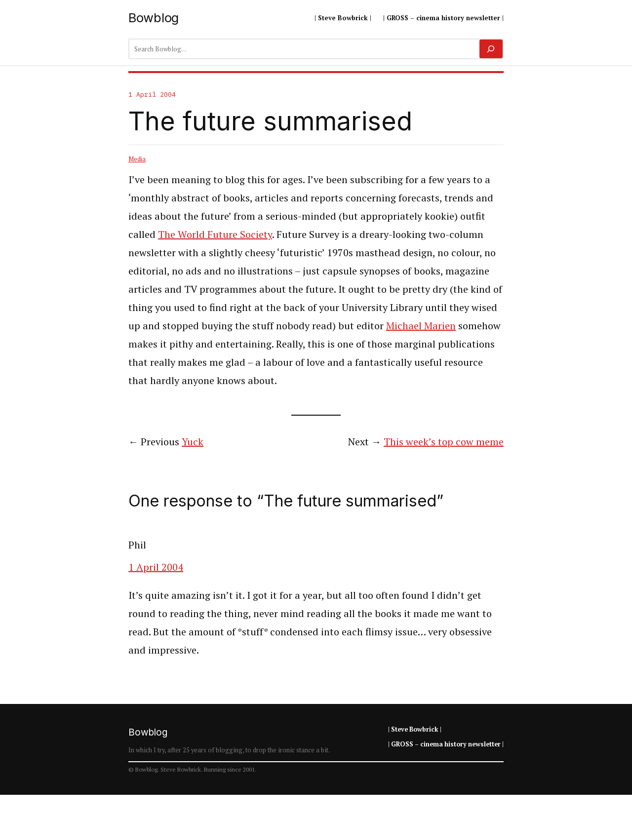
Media (137, 159)
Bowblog (153, 17)
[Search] (491, 48)
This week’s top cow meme (444, 441)
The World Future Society (215, 234)
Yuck (192, 441)
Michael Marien (421, 325)
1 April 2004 (155, 567)
